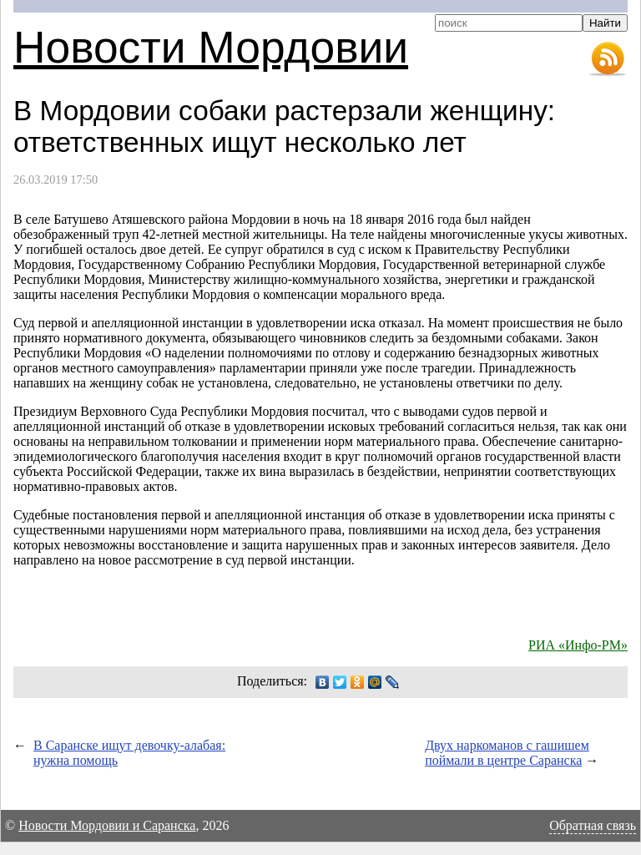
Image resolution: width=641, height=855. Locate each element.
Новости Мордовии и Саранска (106, 825)
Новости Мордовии (210, 47)
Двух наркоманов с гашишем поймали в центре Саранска (507, 752)
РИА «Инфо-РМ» (578, 645)
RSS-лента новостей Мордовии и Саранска (608, 59)
